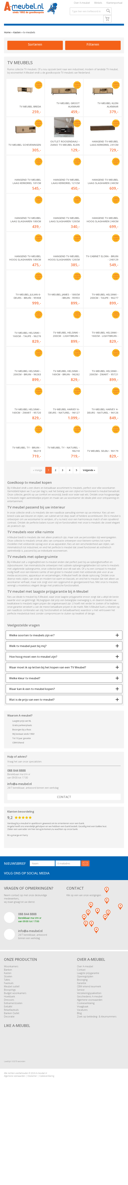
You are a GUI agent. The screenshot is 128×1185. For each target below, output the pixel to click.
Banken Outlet (11, 1086)
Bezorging (82, 1053)
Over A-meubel (82, 4)
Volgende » (89, 543)
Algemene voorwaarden (89, 1073)
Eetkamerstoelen (13, 1076)
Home (7, 38)
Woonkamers (11, 1039)
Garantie (81, 1056)
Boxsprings (10, 1063)
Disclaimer (32, 1149)
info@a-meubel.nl (19, 857)
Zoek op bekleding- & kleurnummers (96, 1089)
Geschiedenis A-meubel (89, 1069)
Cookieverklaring (85, 1076)
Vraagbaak (82, 1079)
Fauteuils (9, 1056)
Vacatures (82, 1083)
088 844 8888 (16, 844)
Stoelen (8, 1049)
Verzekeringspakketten (89, 1066)
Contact (64, 870)
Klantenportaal (114, 4)
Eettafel (8, 1079)
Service (80, 1063)
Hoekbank (9, 1069)
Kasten (17, 38)
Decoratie (9, 1089)
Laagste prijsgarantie (88, 1046)
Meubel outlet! (12, 1059)
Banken (8, 1043)
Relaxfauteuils (11, 1083)
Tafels (7, 1053)
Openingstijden (85, 1049)
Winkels (98, 4)
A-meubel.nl (41, 1146)
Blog (79, 1086)
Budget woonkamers (15, 1066)
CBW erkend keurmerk (89, 1059)
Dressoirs (9, 1073)
